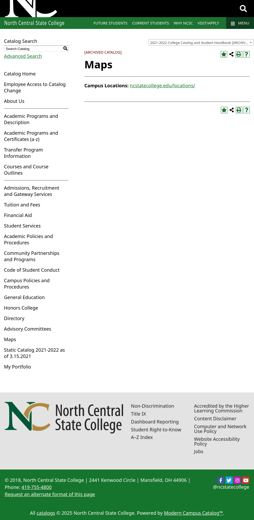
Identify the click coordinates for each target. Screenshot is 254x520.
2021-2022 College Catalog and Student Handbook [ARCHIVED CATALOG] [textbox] (201, 42)
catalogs (46, 513)
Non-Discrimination (152, 406)
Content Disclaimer (215, 418)
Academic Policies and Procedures (28, 239)
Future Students (111, 23)
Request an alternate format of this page (50, 494)
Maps (10, 339)
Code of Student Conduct (32, 270)
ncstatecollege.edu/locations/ (162, 85)
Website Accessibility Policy (217, 441)
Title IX (138, 414)
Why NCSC (183, 23)
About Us (14, 101)
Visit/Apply (208, 23)
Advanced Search (23, 56)
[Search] (243, 8)
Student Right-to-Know (156, 429)
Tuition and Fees (22, 204)
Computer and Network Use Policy (220, 428)
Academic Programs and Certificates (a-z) (31, 136)
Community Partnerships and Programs (31, 256)
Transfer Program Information (23, 153)
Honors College (21, 308)
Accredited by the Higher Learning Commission (221, 408)
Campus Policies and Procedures (27, 283)
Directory (14, 318)
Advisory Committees (27, 329)
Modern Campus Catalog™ (193, 513)
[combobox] (201, 42)
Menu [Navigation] (240, 23)
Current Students (150, 23)
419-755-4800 (37, 487)
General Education (24, 297)
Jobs (199, 451)
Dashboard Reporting (155, 421)
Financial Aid (18, 215)
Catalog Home (20, 73)
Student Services (22, 226)
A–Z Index (142, 437)
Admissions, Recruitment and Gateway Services (31, 191)
